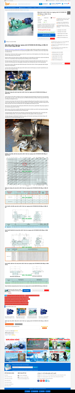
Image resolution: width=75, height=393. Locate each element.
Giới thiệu (57, 0)
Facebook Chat (34, 391)
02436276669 (26, 377)
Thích (9, 335)
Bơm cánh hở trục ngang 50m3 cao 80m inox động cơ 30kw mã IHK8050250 (17, 299)
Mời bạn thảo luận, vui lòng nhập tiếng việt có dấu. (22, 327)
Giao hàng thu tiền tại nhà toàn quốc (47, 32)
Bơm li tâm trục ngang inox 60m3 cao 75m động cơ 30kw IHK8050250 (16, 300)
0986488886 (25, 375)
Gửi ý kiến (44, 328)
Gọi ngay (27, 391)
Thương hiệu (29, 7)
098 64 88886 (64, 31)
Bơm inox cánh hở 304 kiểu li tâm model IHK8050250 (16, 295)
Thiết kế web (37, 388)
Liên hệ (69, 0)
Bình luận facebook (19, 324)
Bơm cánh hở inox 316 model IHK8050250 (32, 295)
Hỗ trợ (66, 0)
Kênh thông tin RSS (8, 385)
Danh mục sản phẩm (11, 7)
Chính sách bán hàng (50, 0)
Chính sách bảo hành (8, 382)
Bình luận (43, 15)
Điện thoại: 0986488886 (8, 0)
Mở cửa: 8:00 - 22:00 (56, 4)
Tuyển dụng (62, 0)
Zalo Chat (41, 391)
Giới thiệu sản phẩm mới (42, 7)
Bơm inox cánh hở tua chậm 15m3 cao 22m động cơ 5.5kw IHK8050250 (16, 302)
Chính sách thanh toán (8, 376)
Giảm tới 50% (45, 4)
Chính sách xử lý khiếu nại (9, 384)
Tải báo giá (53, 17)
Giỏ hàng (66, 3)
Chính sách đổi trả (8, 380)
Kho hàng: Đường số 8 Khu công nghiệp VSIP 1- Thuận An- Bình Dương (63, 26)
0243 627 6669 (65, 35)
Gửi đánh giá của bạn (9, 324)
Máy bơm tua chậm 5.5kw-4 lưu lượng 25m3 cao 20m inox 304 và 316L (16, 304)
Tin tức (35, 7)
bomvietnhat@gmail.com (64, 37)
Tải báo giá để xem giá (44, 30)
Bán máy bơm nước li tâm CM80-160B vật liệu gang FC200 (20, 317)
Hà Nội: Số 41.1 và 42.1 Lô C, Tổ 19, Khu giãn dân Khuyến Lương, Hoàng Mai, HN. (63, 19)
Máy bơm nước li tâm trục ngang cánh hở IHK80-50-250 (15, 49)
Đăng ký (35, 367)
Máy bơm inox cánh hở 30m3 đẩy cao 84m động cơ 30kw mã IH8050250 (16, 297)
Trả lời (6, 335)
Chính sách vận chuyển (8, 378)
